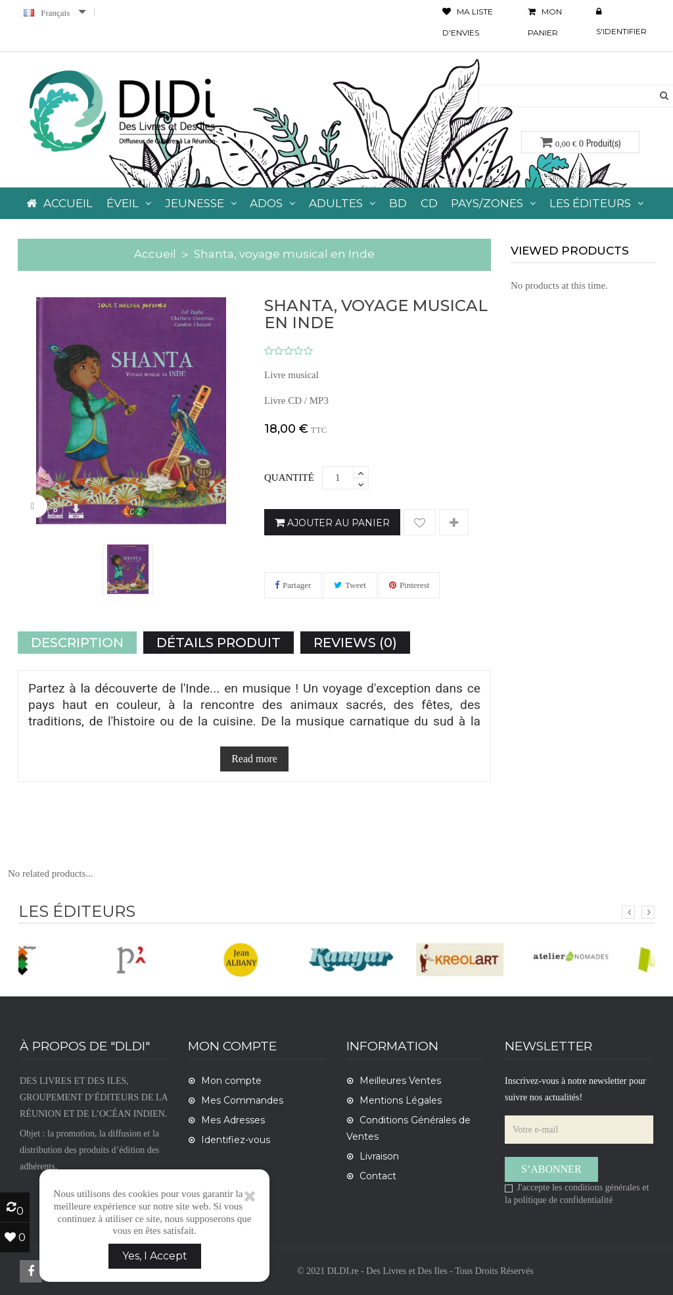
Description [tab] (77, 642)
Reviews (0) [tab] (355, 642)
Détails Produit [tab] (218, 642)
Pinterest (415, 585)
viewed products (570, 250)
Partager (297, 585)
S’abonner (551, 1169)
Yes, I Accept (154, 1256)
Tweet (355, 585)
